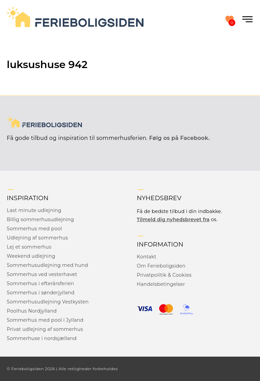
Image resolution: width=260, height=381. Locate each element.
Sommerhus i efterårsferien (40, 283)
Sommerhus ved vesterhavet (42, 274)
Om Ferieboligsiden (161, 266)
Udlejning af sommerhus (37, 238)
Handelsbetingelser (161, 284)
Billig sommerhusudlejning (40, 219)
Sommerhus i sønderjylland (40, 293)
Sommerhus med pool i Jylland (45, 320)
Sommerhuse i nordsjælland (42, 338)
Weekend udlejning (31, 256)
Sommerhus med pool (34, 229)
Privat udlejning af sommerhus (45, 329)
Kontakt (146, 257)
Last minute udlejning (34, 210)
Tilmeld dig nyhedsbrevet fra (173, 219)
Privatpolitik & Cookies (164, 275)
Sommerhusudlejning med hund (47, 265)
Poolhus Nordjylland (32, 311)
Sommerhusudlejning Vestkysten (48, 302)
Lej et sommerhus (29, 247)
